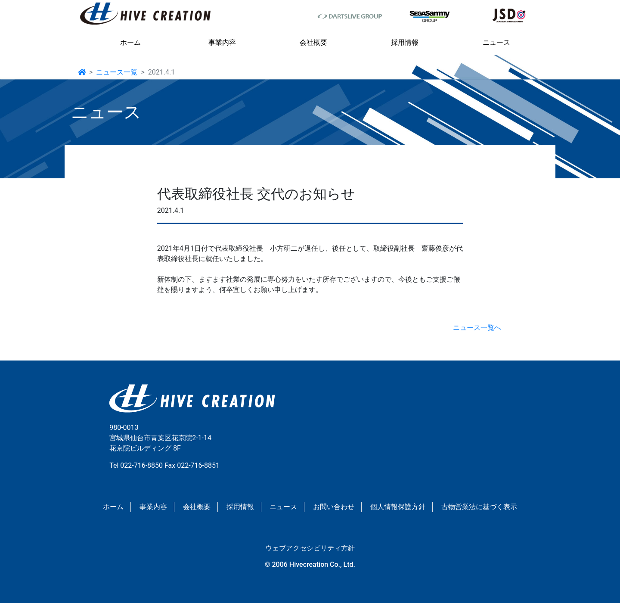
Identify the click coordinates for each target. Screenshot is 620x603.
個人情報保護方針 (397, 507)
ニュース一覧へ (477, 327)
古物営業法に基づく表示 (479, 507)
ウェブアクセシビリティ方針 (310, 548)
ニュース (496, 42)
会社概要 (313, 42)
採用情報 (404, 42)
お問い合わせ (333, 507)
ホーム (130, 42)
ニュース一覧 (116, 72)
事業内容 (222, 42)
